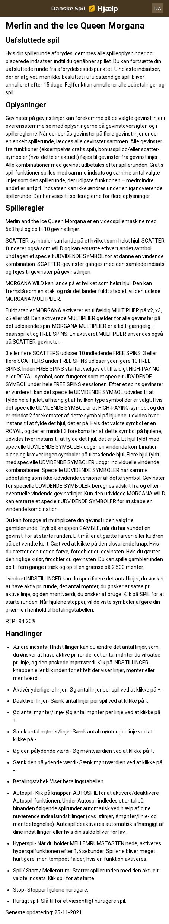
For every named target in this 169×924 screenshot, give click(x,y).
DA (157, 8)
